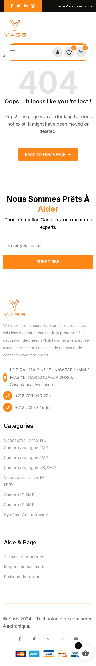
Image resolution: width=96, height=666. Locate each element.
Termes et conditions (24, 556)
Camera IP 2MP (19, 494)
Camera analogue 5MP (26, 457)
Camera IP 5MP (19, 504)
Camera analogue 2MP (26, 447)
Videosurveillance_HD (25, 440)
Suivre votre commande (73, 6)
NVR (8, 484)
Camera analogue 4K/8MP (30, 467)
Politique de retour (22, 576)
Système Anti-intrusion (26, 514)
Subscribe (48, 261)
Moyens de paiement (24, 566)
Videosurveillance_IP (24, 477)
